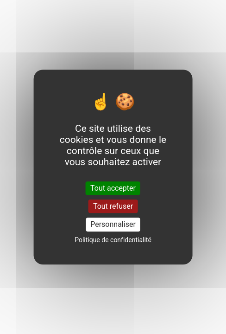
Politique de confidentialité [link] (113, 240)
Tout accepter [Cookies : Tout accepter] (113, 188)
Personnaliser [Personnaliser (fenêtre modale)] (113, 224)
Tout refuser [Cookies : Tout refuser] (113, 206)
